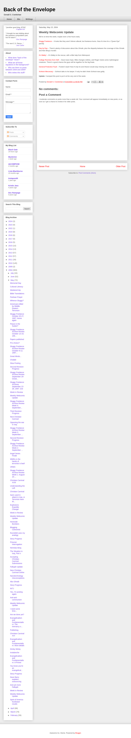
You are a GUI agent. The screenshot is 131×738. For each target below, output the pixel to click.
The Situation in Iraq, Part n (16, 552)
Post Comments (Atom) (87, 173)
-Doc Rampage (21, 39)
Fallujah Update (16, 567)
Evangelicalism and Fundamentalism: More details (17, 642)
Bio (18, 19)
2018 (10, 235)
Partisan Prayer (16, 297)
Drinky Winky (15, 649)
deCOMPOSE (14, 164)
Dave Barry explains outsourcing (15, 679)
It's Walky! (42, 55)
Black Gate (13, 150)
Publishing (14, 630)
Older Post (120, 166)
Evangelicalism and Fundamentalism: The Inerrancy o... (17, 622)
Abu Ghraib (14, 582)
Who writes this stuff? (16, 73)
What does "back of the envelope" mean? (16, 59)
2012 (10, 256)
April (12, 708)
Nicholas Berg (15, 548)
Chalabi (13, 360)
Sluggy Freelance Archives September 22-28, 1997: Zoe (17, 385)
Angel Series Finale (15, 454)
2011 (10, 260)
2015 (10, 246)
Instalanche (14, 653)
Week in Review (16, 392)
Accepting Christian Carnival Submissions (16, 560)
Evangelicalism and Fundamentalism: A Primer (17, 659)
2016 (10, 242)
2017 (10, 239)
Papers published (17, 339)
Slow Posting (15, 363)
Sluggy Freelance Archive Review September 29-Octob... (17, 375)
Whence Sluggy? (17, 301)
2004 (10, 270)
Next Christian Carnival (15, 418)
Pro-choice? (15, 343)
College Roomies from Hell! (49, 60)
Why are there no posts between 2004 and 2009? (16, 69)
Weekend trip (15, 290)
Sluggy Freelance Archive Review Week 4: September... (17, 404)
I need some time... (15, 610)
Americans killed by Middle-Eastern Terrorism (16, 307)
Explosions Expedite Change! (14, 507)
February (14, 715)
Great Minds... (15, 356)
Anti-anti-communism (16, 599)
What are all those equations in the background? (17, 64)
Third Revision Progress (15, 412)
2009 (10, 267)
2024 (10, 221)
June (12, 277)
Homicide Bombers (14, 523)
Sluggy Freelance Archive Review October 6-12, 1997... (17, 349)
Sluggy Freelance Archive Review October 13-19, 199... (17, 332)
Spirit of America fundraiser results (16, 702)
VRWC (13, 467)
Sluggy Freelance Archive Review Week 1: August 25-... (17, 473)
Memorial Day (15, 283)
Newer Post (44, 166)
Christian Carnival (17, 492)
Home (9, 19)
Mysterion (12, 157)
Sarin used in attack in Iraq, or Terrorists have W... (17, 498)
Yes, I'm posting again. (16, 593)
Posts (10, 132)
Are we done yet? (17, 614)
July (12, 273)
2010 (10, 263)
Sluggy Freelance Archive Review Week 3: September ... (17, 431)
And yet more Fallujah (15, 686)
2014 (10, 249)
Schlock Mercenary (46, 71)
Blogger (78, 733)
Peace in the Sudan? (15, 325)
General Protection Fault (48, 67)
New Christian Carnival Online (17, 571)
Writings (29, 19)
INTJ (12, 588)
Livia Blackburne (15, 171)
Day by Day (43, 48)
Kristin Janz (13, 186)
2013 (10, 253)
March (13, 712)
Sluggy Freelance (45, 41)
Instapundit (13, 178)
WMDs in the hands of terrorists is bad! (17, 461)
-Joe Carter (20, 45)
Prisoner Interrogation (16, 543)
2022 (10, 228)
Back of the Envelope (29, 9)
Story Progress (16, 539)
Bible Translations (17, 294)
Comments (12, 136)
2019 (10, 232)
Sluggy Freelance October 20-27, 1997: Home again (17, 317)
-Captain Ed (20, 29)
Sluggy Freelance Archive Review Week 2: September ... (17, 447)
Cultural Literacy (16, 287)
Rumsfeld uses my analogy (17, 534)
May (12, 280)
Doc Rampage (14, 193)
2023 (10, 225)
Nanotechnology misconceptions (17, 577)
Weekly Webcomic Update (17, 397)
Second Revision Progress (17, 368)
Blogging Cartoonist (15, 528)
